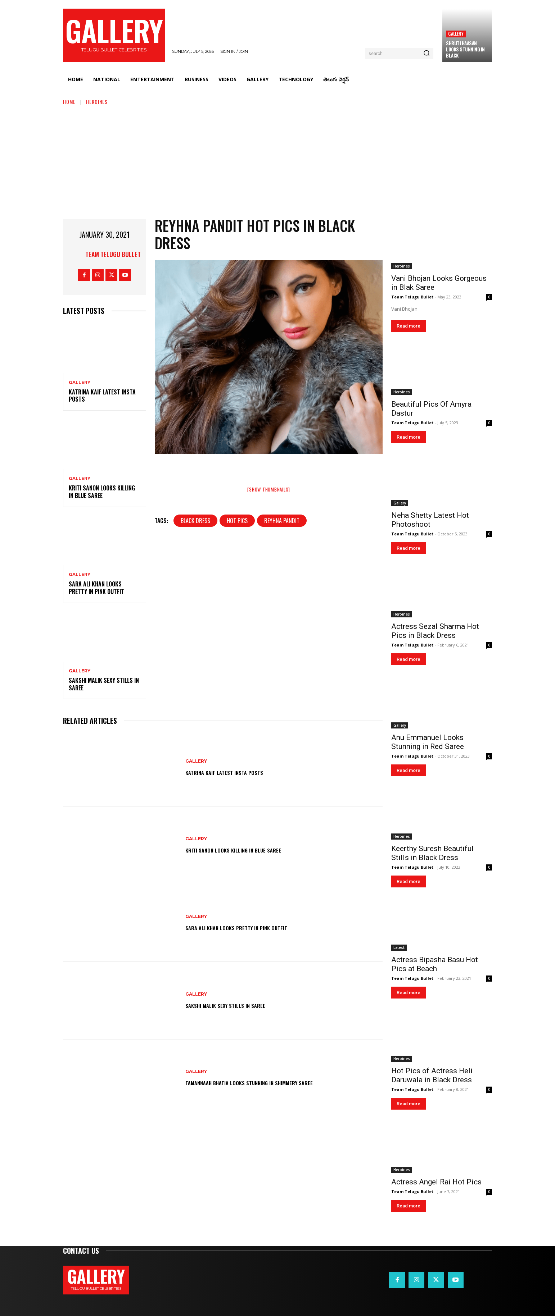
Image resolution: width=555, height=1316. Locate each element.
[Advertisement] (277, 159)
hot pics (237, 520)
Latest (399, 947)
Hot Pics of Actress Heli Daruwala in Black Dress (432, 1075)
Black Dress (195, 520)
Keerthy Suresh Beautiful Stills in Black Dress (432, 853)
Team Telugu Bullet (113, 254)
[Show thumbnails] (268, 489)
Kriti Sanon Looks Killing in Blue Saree (102, 492)
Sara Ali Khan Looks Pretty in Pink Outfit (96, 588)
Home (69, 101)
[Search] (426, 53)
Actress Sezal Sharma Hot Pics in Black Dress (435, 631)
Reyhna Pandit (281, 520)
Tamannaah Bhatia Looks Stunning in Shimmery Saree (269, 1082)
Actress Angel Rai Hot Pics (436, 1182)
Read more (408, 326)
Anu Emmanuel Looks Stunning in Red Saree (427, 742)
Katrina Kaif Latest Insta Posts (102, 396)
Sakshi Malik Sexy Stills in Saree (104, 684)
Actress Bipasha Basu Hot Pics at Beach (434, 964)
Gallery (455, 34)
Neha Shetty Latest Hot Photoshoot (430, 520)
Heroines (97, 101)
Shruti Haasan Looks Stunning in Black (465, 49)
